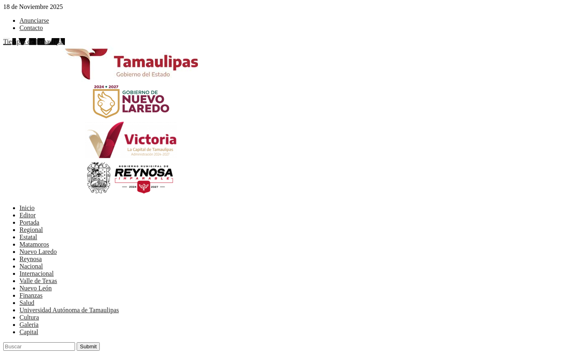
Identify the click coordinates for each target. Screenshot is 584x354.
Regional (31, 229)
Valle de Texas (38, 280)
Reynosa (30, 258)
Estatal (28, 237)
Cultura (29, 317)
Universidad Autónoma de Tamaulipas (69, 310)
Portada (29, 222)
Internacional (36, 273)
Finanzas (31, 295)
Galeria (29, 324)
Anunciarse (34, 20)
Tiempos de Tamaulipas (34, 41)
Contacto (31, 27)
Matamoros (34, 244)
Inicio (26, 207)
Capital (28, 331)
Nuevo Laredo (38, 251)
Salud (26, 302)
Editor (27, 215)
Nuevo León (35, 288)
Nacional (31, 266)
